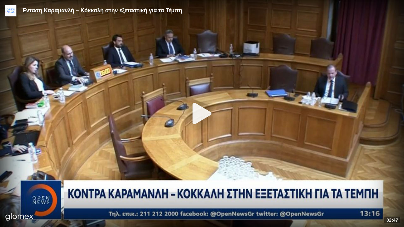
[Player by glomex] (19, 217)
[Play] (202, 113)
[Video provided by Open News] (10, 10)
